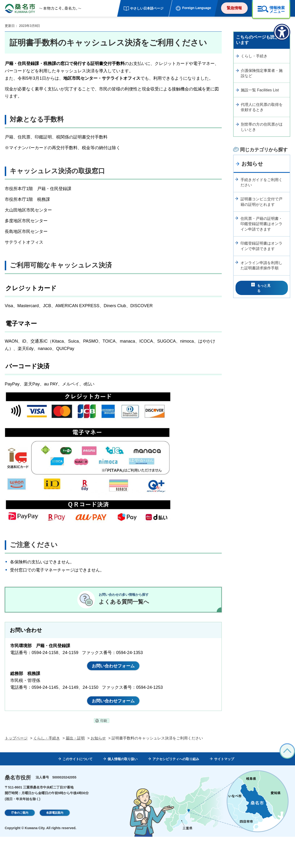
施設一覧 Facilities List (260, 90)
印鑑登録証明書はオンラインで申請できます (261, 246)
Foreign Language (196, 8)
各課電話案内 (55, 818)
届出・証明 (75, 743)
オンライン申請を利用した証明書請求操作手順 (261, 265)
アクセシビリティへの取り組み (175, 764)
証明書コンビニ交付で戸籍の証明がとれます (261, 201)
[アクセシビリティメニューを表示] (282, 32)
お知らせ (252, 164)
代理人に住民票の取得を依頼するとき (262, 107)
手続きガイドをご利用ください (261, 182)
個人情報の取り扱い (123, 764)
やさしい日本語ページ (146, 8)
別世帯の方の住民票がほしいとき (262, 127)
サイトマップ (224, 764)
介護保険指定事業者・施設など (262, 73)
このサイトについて (78, 764)
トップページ (16, 743)
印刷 (103, 726)
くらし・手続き (254, 56)
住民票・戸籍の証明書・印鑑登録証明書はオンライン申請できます (261, 224)
